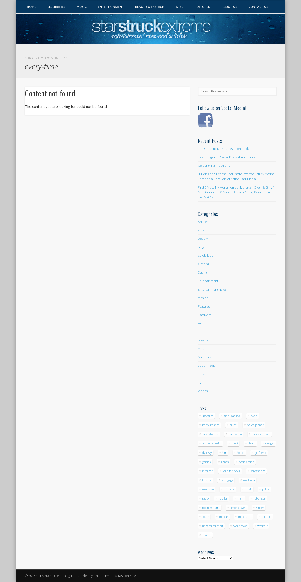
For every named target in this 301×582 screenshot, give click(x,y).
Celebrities (56, 6)
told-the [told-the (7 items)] (267, 517)
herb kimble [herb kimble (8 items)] (246, 462)
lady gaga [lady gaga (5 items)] (227, 480)
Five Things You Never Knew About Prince (227, 157)
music (202, 349)
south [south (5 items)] (205, 517)
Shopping (204, 357)
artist (201, 230)
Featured (202, 6)
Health (202, 323)
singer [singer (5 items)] (260, 508)
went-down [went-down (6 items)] (240, 526)
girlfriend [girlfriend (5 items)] (260, 453)
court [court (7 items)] (235, 443)
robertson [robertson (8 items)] (259, 499)
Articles (203, 222)
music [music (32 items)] (248, 489)
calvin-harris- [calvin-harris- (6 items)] (210, 434)
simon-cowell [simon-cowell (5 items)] (238, 508)
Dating (202, 272)
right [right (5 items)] (240, 499)
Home (31, 6)
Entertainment (111, 6)
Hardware (205, 315)
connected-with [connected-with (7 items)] (212, 443)
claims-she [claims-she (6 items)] (235, 434)
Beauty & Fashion (150, 6)
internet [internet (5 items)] (207, 471)
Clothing (203, 264)
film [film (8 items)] (224, 453)
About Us (229, 6)
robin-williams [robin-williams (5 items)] (211, 508)
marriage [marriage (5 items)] (208, 489)
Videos (203, 391)
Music (82, 6)
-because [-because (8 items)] (208, 416)
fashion (203, 298)
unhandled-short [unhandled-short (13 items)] (212, 526)
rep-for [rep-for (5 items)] (223, 499)
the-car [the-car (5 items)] (223, 517)
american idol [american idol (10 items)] (232, 416)
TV (200, 382)
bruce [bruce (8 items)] (233, 425)
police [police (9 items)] (265, 489)
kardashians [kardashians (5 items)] (257, 471)
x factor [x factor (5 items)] (206, 535)
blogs (201, 247)
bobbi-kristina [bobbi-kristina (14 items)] (210, 425)
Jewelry (203, 340)
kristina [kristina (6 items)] (206, 480)
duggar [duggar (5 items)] (269, 443)
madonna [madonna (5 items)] (249, 480)
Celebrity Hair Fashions (214, 165)
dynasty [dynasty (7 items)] (207, 453)
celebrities (205, 255)
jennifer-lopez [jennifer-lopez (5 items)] (231, 471)
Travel (202, 374)
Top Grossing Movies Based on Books (224, 148)
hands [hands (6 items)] (225, 462)
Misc (179, 6)
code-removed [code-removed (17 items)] (261, 434)
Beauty (203, 238)
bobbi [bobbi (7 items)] (254, 416)
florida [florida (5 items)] (241, 453)
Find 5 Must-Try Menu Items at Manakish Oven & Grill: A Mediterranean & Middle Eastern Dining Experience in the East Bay (236, 192)
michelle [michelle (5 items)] (229, 489)
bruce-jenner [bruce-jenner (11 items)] (255, 425)
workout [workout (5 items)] (262, 526)
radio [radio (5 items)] (205, 499)
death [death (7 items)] (251, 443)
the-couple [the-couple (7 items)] (245, 517)
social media (206, 365)
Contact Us (258, 6)
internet (203, 332)
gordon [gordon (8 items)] (206, 462)
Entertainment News (212, 289)
